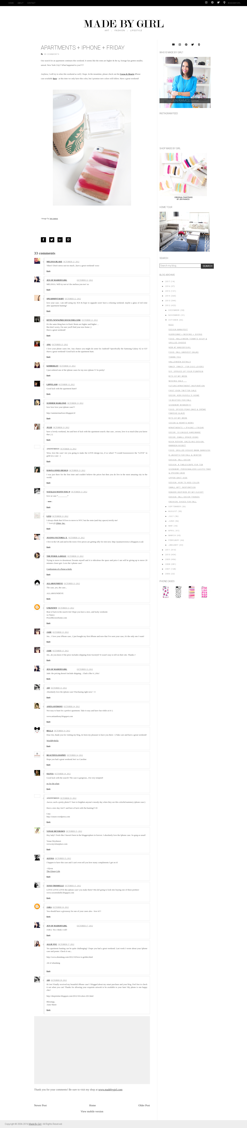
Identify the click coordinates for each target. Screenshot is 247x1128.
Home (11, 3)
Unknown (52, 608)
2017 (167, 281)
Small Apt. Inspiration (182, 487)
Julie (49, 427)
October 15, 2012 (68, 798)
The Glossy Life (53, 871)
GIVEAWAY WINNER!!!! (180, 405)
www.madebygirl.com (110, 1089)
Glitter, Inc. (60, 523)
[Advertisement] (183, 623)
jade (49, 632)
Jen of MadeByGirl (57, 280)
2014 (167, 296)
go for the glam (53, 783)
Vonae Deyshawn (56, 831)
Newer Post (40, 1105)
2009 (167, 559)
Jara (49, 907)
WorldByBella (53, 740)
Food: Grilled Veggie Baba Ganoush (189, 450)
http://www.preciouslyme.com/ (64, 320)
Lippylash (52, 384)
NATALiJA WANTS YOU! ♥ (58, 492)
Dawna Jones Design (57, 470)
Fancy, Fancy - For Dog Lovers (186, 367)
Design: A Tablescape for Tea (186, 465)
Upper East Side (178, 478)
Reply (49, 271)
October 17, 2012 (85, 926)
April (171, 531)
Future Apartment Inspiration (187, 386)
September (174, 507)
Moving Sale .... (178, 381)
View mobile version (92, 1111)
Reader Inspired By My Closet (186, 492)
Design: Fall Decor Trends (184, 497)
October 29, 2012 (59, 980)
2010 (167, 555)
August (172, 511)
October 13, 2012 (60, 344)
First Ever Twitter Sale (183, 391)
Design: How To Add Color (184, 483)
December (174, 310)
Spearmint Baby (55, 299)
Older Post (144, 1105)
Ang (49, 344)
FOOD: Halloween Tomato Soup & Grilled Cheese (188, 341)
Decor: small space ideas (183, 437)
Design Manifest (178, 330)
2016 (167, 286)
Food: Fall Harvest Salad (184, 352)
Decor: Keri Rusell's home (184, 395)
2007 (167, 569)
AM (48, 688)
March (172, 535)
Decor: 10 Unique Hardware (185, 432)
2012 (167, 305)
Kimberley (53, 366)
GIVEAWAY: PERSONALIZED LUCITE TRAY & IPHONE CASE (190, 471)
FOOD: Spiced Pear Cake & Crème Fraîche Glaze (187, 411)
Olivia (50, 774)
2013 (167, 301)
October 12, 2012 (71, 262)
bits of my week (178, 376)
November (174, 315)
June (171, 521)
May (170, 526)
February (173, 540)
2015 (167, 291)
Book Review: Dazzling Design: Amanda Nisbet (186, 444)
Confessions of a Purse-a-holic (59, 569)
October (173, 320)
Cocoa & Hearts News (181, 423)
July (171, 516)
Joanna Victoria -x (57, 538)
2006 (167, 574)
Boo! (171, 325)
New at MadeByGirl (180, 347)
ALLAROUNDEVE (55, 583)
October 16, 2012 (61, 907)
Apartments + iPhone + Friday (186, 428)
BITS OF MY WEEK (178, 418)
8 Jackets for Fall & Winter (185, 455)
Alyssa (50, 858)
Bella (50, 731)
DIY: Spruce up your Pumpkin (186, 371)
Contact (31, 3)
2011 (167, 550)
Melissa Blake (54, 262)
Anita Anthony (55, 706)
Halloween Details (180, 362)
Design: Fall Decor (180, 460)
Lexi (49, 516)
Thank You (175, 357)
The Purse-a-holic (56, 556)
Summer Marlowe (56, 403)
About (20, 3)
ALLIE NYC (52, 944)
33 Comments (51, 54)
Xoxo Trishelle (55, 886)
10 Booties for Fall (180, 400)
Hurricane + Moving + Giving (185, 334)
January (173, 545)
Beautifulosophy (56, 755)
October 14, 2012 (72, 706)
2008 (167, 564)
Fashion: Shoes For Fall (183, 502)
